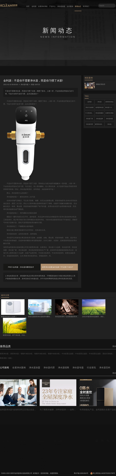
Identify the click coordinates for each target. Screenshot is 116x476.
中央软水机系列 (23, 451)
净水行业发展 (89, 107)
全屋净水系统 (42, 6)
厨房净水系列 (23, 458)
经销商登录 (58, 444)
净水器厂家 (89, 118)
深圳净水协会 (109, 102)
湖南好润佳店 (100, 84)
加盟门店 (103, 446)
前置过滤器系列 (23, 444)
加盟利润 (103, 449)
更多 (114, 346)
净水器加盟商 (41, 462)
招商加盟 (5, 451)
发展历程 (5, 448)
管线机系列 (22, 455)
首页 (27, 6)
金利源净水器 (99, 107)
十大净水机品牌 (89, 113)
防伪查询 (57, 448)
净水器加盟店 (99, 113)
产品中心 (52, 6)
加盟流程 (85, 449)
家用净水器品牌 (99, 124)
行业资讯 (40, 455)
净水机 (109, 124)
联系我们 (86, 6)
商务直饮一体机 (19, 358)
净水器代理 (89, 124)
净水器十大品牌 (109, 107)
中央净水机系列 (23, 448)
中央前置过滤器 (71, 354)
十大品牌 (112, 449)
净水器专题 (24, 84)
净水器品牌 (99, 118)
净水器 (100, 102)
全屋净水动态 (41, 451)
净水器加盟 (61, 6)
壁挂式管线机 (5, 358)
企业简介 (5, 444)
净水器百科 (41, 458)
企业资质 (94, 446)
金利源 (34, 6)
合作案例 (70, 6)
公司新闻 (40, 444)
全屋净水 (112, 446)
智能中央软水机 (28, 354)
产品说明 (21, 462)
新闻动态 (78, 6)
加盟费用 (94, 449)
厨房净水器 (4, 354)
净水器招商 (41, 469)
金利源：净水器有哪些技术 (23, 267)
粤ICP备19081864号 (81, 473)
